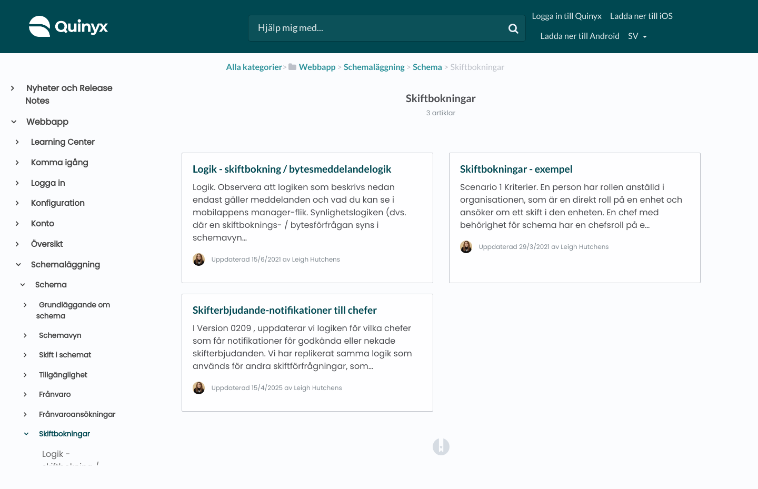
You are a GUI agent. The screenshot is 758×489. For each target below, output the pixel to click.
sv (634, 36)
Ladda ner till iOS (641, 16)
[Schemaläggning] (374, 67)
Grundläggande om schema (73, 310)
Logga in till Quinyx (567, 16)
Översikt (46, 244)
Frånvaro (54, 395)
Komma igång (58, 162)
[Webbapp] (311, 67)
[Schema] (427, 67)
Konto (41, 223)
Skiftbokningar (63, 434)
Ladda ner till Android (580, 36)
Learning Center (62, 142)
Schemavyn (59, 336)
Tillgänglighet (62, 375)
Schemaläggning (64, 265)
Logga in (47, 183)
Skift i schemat (64, 355)
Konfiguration (57, 203)
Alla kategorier (254, 67)
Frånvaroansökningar (76, 415)
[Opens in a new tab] (441, 447)
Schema (50, 285)
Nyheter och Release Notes (69, 94)
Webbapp (46, 122)
